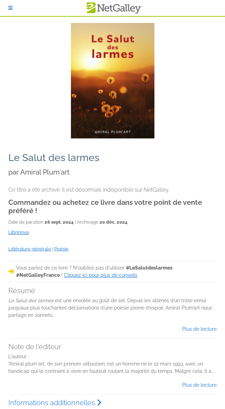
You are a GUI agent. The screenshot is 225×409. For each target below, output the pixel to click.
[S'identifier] (10, 8)
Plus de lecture (199, 329)
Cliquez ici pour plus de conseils (100, 275)
